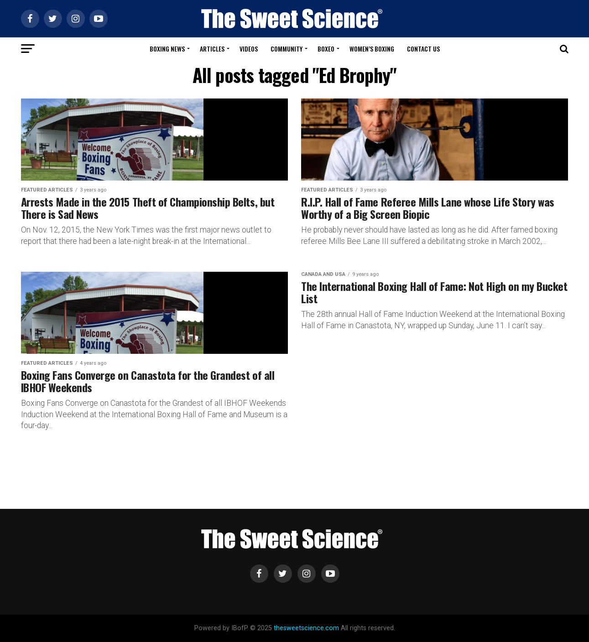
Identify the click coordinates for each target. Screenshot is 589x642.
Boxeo (326, 48)
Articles (212, 48)
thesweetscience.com (306, 628)
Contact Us (423, 48)
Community (286, 48)
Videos (249, 48)
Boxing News (167, 48)
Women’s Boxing (371, 48)
